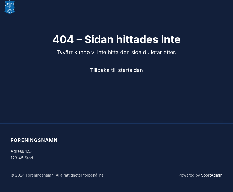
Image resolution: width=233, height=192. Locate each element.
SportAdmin (211, 175)
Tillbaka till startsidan (116, 70)
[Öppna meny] (25, 7)
